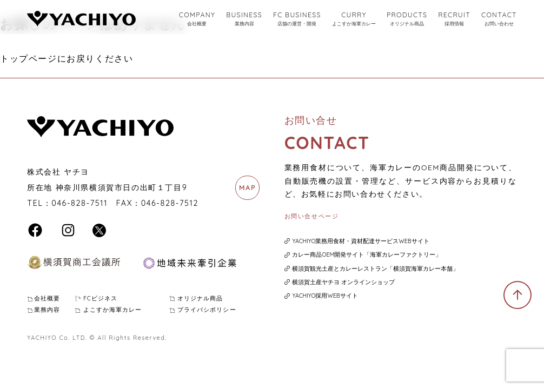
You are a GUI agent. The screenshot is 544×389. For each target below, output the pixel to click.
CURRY (354, 19)
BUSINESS (244, 19)
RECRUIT (454, 19)
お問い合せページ (311, 216)
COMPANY (197, 19)
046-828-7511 (79, 203)
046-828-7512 (169, 203)
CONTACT (499, 19)
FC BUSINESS (297, 19)
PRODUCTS (407, 19)
